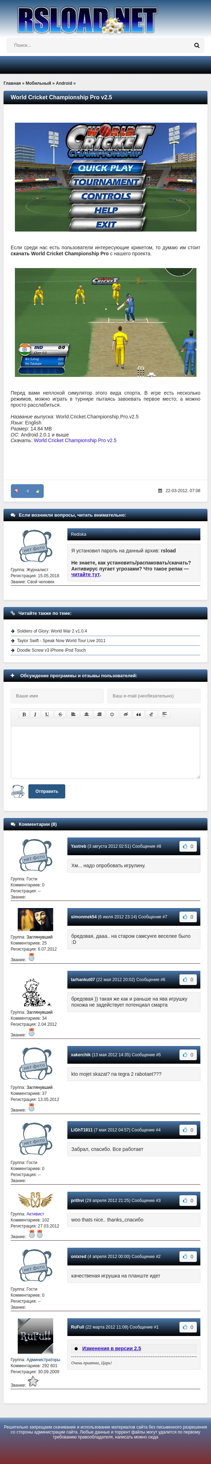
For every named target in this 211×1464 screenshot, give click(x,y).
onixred (78, 1256)
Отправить (46, 791)
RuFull (77, 1327)
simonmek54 (84, 916)
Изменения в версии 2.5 (111, 1348)
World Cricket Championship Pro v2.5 (75, 440)
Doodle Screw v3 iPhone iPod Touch (51, 650)
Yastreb (78, 846)
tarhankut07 (83, 979)
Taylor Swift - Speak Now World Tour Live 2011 (61, 640)
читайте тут (85, 574)
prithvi (77, 1200)
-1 (27, 491)
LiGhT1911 (82, 1130)
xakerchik (80, 1054)
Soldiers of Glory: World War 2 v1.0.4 (52, 631)
